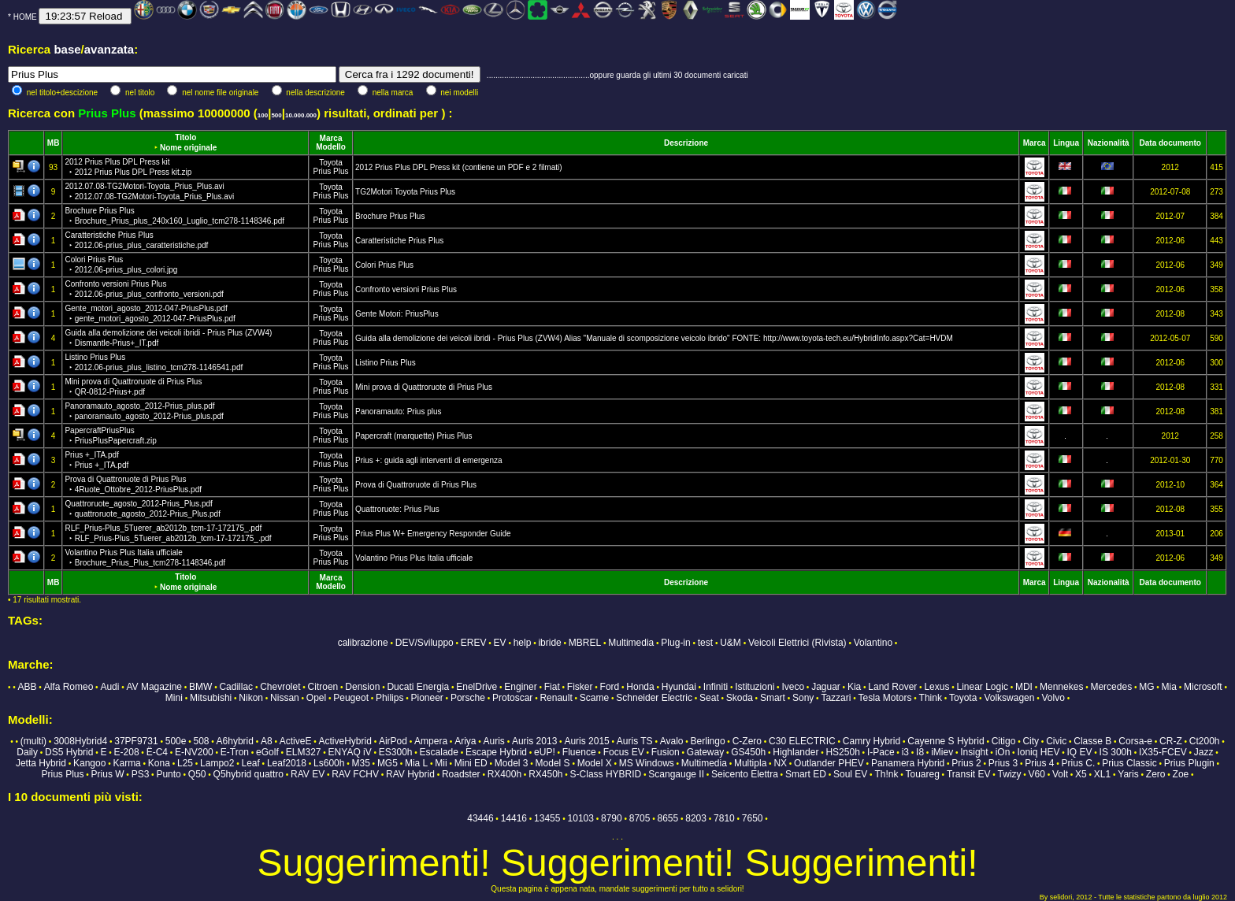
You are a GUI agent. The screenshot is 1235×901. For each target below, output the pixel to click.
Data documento (1170, 143)
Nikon (251, 697)
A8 (267, 741)
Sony (803, 697)
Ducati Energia (418, 686)
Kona (159, 763)
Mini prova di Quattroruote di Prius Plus (423, 387)
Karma (126, 763)
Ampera (430, 741)
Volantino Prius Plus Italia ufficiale (414, 558)
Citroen (323, 686)
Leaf (250, 763)
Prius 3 (1003, 763)
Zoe (1181, 774)
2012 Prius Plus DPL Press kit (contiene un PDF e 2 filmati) (458, 167)
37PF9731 (136, 741)
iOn (1003, 752)
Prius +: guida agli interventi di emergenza (429, 460)
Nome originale (188, 147)
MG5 (387, 763)
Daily (27, 752)
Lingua (1066, 143)
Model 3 (511, 763)
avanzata (109, 49)
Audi (109, 686)
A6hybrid (235, 741)
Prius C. (1079, 763)
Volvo (1053, 697)
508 (201, 741)
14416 (514, 818)
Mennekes (1061, 686)
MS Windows (646, 763)
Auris (494, 741)
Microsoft (1203, 686)
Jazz (1204, 752)
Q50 (197, 774)
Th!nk (886, 774)
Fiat (552, 686)
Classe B (1092, 741)
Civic (1056, 741)
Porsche (468, 697)
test (705, 642)
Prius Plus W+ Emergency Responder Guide (433, 533)
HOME (25, 17)
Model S (553, 763)
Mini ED (471, 763)
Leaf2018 (286, 763)
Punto (168, 774)
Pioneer (426, 697)
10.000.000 (301, 115)
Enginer (520, 686)
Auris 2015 (586, 741)
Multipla (750, 763)
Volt (1060, 774)
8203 (696, 818)
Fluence (579, 752)
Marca (331, 138)
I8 (920, 752)
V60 (1037, 774)
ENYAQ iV (350, 752)
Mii (441, 763)
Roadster (461, 774)
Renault (556, 697)
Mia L (416, 763)
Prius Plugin (1189, 763)
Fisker (580, 686)
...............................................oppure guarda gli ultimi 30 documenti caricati (617, 75)
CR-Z (1170, 741)
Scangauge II (676, 774)
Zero (1156, 774)
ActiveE (296, 741)
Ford (610, 686)
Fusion (665, 752)
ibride (549, 642)
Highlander (795, 752)
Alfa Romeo (69, 686)
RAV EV (308, 774)
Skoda (739, 697)
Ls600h (328, 763)
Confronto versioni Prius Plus (406, 289)
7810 (724, 818)
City (1030, 741)
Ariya (465, 741)
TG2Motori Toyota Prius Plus (405, 191)
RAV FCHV (355, 774)
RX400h (504, 774)
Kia (854, 686)
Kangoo (89, 763)
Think (930, 697)
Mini (174, 697)
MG (1146, 686)
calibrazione (363, 642)
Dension (362, 686)
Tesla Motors (884, 697)
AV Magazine (154, 686)
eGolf (267, 752)
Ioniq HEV (1038, 752)
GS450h (748, 752)
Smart (772, 697)
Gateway (705, 752)
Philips (389, 697)
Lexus (936, 686)
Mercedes (1111, 686)
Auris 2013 (534, 741)
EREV (474, 642)
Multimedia (631, 642)
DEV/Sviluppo (424, 642)
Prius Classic (1129, 763)
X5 (1081, 774)
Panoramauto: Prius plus (398, 411)
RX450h (545, 774)
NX (780, 763)
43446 (480, 818)
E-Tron (235, 752)
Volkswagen (1009, 697)
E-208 (126, 752)
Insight (974, 752)
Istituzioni (754, 686)
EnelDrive (476, 686)
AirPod (393, 741)
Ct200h (1204, 741)
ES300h (396, 752)
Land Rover (892, 686)
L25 (185, 763)
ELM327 (303, 752)
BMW (200, 686)
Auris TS (635, 741)
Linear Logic (982, 686)
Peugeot (351, 697)
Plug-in (675, 642)
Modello (331, 147)
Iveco (792, 686)
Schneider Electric (654, 697)
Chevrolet (280, 686)
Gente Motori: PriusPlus (397, 314)
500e (176, 741)
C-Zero (747, 741)
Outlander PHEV (829, 763)
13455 (547, 818)
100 (263, 115)
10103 (581, 818)
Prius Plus (331, 171)
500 (276, 115)
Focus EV (623, 752)
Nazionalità (1108, 143)
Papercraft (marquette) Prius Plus (413, 436)
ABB (27, 686)
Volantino (873, 642)
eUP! (544, 752)
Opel (316, 697)
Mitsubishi (211, 697)
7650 (752, 818)
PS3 (141, 774)
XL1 (1102, 774)
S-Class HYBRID (606, 774)
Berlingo (708, 741)
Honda (640, 686)
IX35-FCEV (1163, 752)
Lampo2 (217, 763)
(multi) (33, 741)
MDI (1024, 686)
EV (500, 642)
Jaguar (825, 686)
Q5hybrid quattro (248, 774)
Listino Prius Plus (385, 362)
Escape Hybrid (496, 752)
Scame (594, 697)
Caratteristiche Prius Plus (399, 240)
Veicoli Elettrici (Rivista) (797, 642)
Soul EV (850, 774)
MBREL (585, 642)
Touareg (922, 774)
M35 (360, 763)
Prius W (107, 774)
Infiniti (715, 686)
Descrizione (686, 143)
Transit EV (969, 774)
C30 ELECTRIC (802, 741)
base (67, 49)
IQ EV (1079, 752)
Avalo (672, 741)
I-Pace (881, 752)
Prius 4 (1039, 763)
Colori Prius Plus (384, 265)
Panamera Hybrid (907, 763)
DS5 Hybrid (69, 752)
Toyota (330, 162)
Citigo (1004, 741)
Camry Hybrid (871, 741)
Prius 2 (966, 763)
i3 (905, 752)
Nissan (284, 697)
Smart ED (805, 774)
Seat (709, 697)
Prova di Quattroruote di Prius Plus (416, 484)
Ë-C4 (157, 752)
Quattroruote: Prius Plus (397, 509)
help (523, 642)
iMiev (942, 752)
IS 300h (1116, 752)
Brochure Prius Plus (390, 216)
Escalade (439, 752)
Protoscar (512, 697)
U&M (730, 642)
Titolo (185, 137)
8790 (611, 818)
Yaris (1128, 774)
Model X (594, 763)
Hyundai (679, 686)
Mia (1169, 686)
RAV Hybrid (410, 774)
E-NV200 (194, 752)
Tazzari (836, 697)
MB (53, 143)
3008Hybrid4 (80, 741)
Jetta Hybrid (41, 763)
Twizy (1010, 774)
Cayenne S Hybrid (945, 741)
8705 (640, 818)
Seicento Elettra (744, 774)
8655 (668, 818)
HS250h (842, 752)
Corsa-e (1135, 741)
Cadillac (236, 686)
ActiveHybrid (345, 741)
